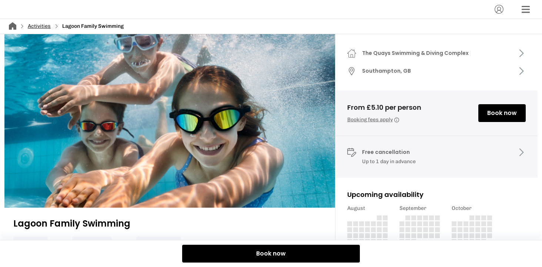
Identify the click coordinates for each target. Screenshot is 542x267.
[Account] (499, 9)
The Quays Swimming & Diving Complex (415, 53)
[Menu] (525, 9)
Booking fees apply (373, 119)
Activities (39, 26)
